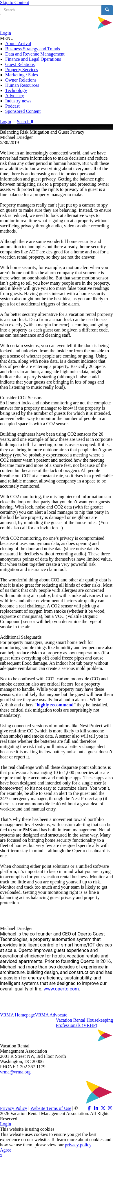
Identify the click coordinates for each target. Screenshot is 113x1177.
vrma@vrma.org (15, 1071)
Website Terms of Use (50, 1108)
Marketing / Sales (21, 74)
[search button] (107, 10)
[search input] (51, 10)
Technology (16, 90)
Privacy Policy (13, 1108)
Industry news (18, 100)
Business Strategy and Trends (32, 48)
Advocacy (14, 95)
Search (25, 121)
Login (5, 33)
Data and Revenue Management (35, 53)
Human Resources (22, 85)
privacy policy (78, 1144)
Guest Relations (20, 64)
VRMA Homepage (17, 1014)
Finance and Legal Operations (33, 59)
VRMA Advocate (51, 1014)
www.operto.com (61, 989)
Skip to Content (14, 2)
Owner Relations (21, 80)
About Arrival (18, 43)
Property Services (21, 69)
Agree (5, 1149)
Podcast (12, 106)
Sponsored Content (23, 111)
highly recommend (55, 704)
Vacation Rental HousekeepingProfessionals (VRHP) (84, 1023)
